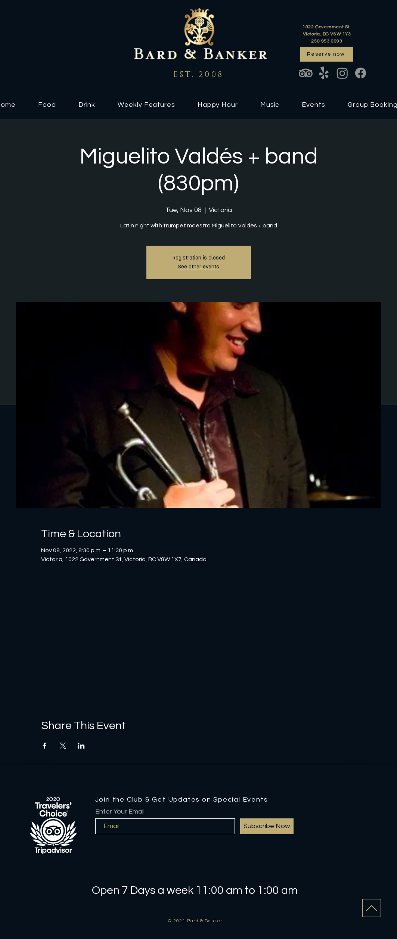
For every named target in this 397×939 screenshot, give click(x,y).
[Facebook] (360, 73)
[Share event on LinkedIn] (81, 746)
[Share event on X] (62, 746)
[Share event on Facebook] (44, 746)
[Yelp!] (324, 73)
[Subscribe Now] (267, 826)
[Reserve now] (326, 54)
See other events (198, 266)
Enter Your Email (120, 811)
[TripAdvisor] (305, 73)
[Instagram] (342, 73)
